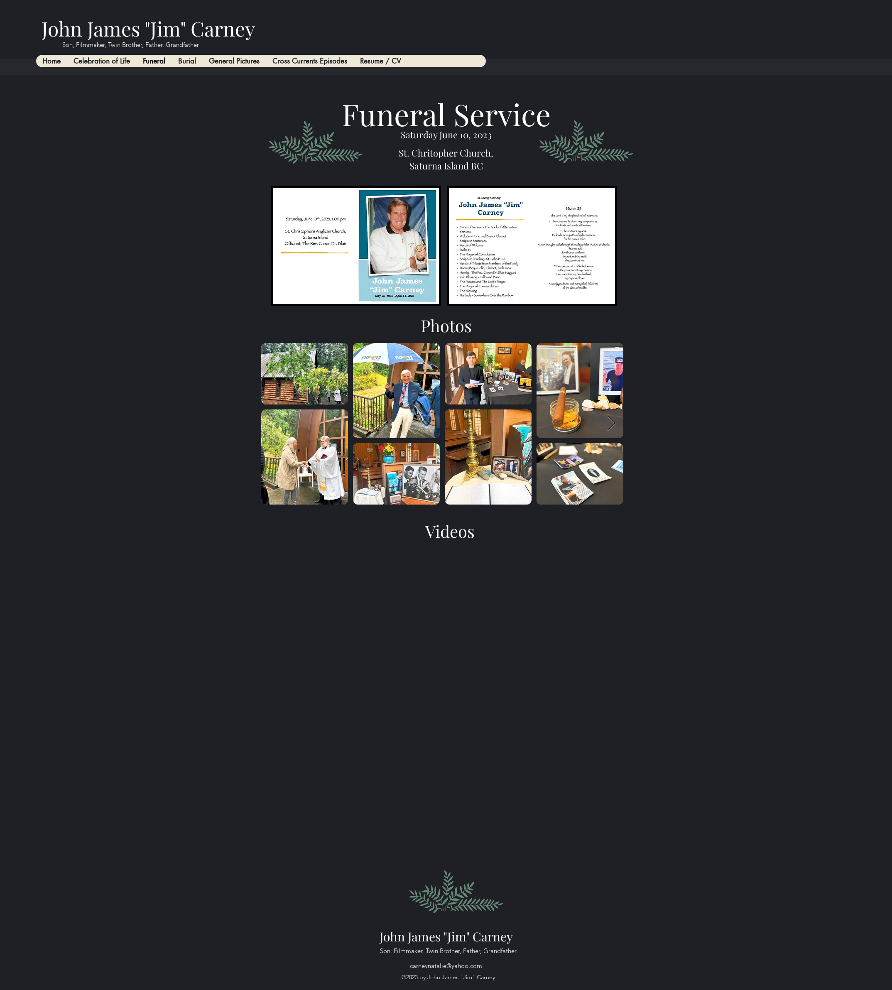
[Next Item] (611, 424)
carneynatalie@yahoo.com (446, 966)
